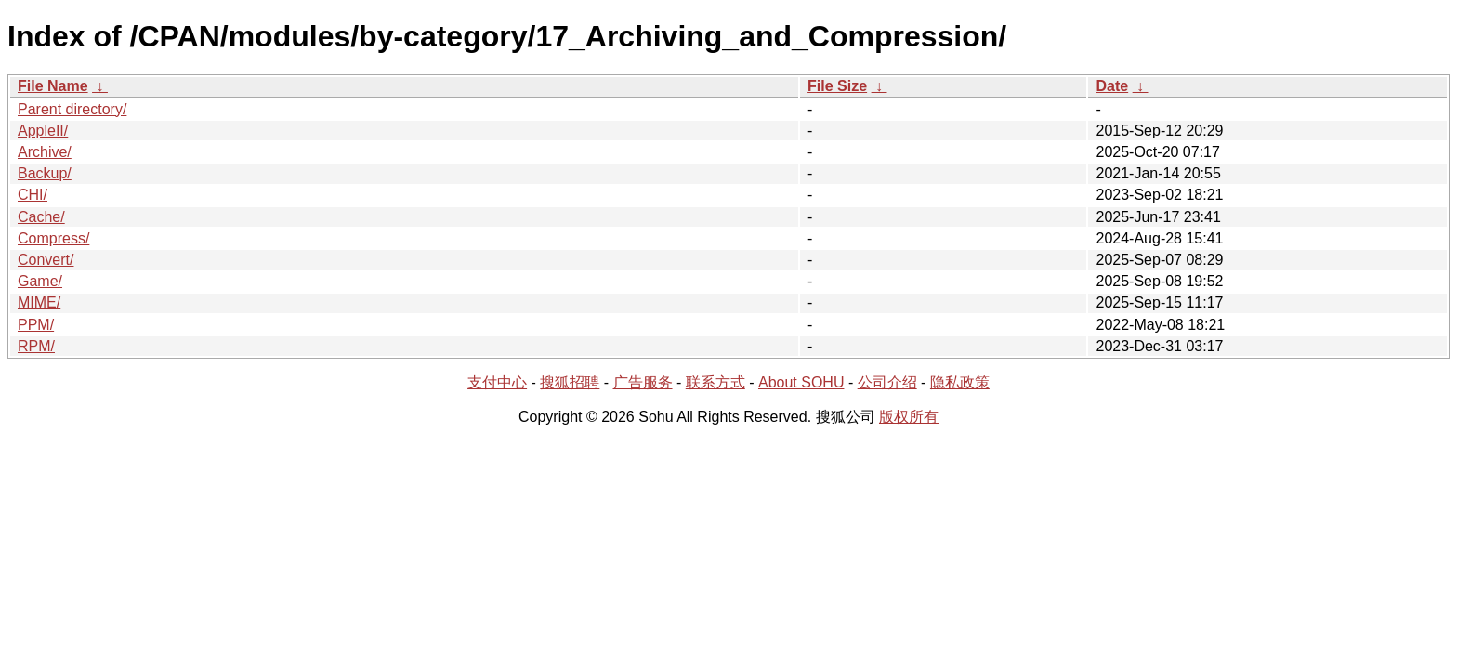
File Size (837, 86)
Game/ (40, 281)
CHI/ (32, 195)
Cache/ (41, 217)
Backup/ (45, 173)
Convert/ (45, 260)
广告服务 (643, 382)
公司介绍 (887, 382)
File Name (53, 86)
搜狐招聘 (569, 382)
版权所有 (909, 417)
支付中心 (497, 382)
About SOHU (801, 382)
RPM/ (36, 346)
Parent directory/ (72, 109)
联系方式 (715, 382)
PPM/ (36, 325)
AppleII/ (43, 130)
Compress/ (53, 238)
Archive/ (45, 152)
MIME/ (39, 302)
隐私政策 (960, 382)
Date (1112, 86)
